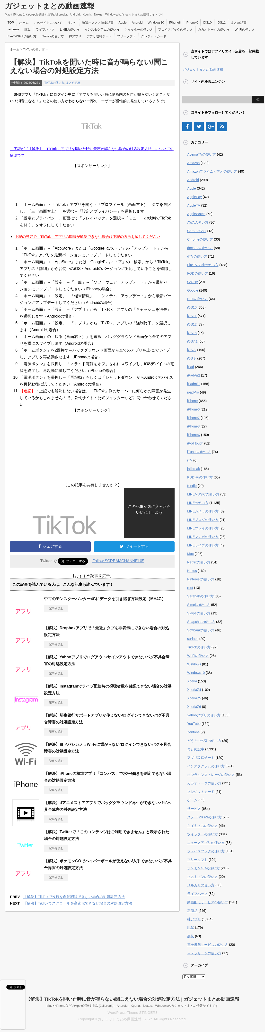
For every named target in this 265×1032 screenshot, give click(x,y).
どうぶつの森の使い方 (204, 741)
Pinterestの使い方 (200, 579)
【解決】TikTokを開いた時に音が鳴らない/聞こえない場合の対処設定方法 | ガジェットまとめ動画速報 (132, 999)
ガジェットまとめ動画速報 (49, 6)
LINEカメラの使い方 (203, 511)
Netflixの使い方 (198, 562)
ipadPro (193, 392)
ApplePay (194, 197)
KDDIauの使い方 (200, 477)
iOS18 (192, 333)
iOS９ (191, 358)
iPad (190, 367)
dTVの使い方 (197, 256)
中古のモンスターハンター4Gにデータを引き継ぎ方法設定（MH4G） (105, 599)
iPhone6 (193, 409)
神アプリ (75, 36)
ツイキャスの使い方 (202, 826)
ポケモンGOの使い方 (203, 868)
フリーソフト (126, 36)
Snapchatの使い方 (201, 622)
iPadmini (193, 384)
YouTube (194, 724)
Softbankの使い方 (200, 630)
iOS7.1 (192, 341)
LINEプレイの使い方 (203, 528)
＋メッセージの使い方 (204, 953)
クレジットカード (153, 36)
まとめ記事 (239, 23)
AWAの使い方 (197, 222)
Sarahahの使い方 (200, 596)
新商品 (192, 911)
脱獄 (27, 29)
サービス (194, 809)
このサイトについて (48, 23)
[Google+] (210, 126)
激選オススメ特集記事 (98, 23)
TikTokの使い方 (54, 82)
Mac (190, 554)
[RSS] (222, 126)
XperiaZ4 (194, 690)
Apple (123, 22)
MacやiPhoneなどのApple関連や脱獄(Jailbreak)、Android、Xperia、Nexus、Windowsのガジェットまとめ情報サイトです (132, 1005)
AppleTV (193, 205)
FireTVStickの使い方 (22, 36)
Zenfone (193, 732)
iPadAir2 (193, 375)
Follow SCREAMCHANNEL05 (118, 561)
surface (192, 639)
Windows (194, 664)
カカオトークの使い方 (214, 29)
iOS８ (191, 350)
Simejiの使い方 (198, 605)
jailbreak (13, 29)
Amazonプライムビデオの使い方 (212, 171)
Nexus (192, 571)
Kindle (192, 486)
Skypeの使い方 (198, 613)
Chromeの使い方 (200, 239)
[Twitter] (199, 126)
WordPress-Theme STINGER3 (133, 1012)
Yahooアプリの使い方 (204, 715)
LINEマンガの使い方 (203, 537)
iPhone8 (175, 22)
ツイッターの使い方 (138, 29)
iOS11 (221, 22)
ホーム (24, 23)
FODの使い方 (197, 273)
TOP (11, 22)
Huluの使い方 (197, 299)
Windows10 (156, 22)
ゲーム (192, 800)
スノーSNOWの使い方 (204, 817)
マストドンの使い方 (202, 877)
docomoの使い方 (200, 248)
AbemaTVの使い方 (201, 154)
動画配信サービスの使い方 (207, 902)
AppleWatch (196, 214)
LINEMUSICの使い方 (203, 494)
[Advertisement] (92, 183)
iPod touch (195, 443)
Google (192, 290)
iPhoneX (192, 22)
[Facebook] (187, 126)
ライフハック (45, 29)
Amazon (193, 163)
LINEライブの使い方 (203, 545)
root (190, 588)
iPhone (192, 401)
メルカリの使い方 (200, 885)
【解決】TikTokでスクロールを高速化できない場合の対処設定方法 (77, 903)
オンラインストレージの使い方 (211, 775)
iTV (189, 460)
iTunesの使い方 (53, 36)
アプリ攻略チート (99, 36)
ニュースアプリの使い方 (206, 843)
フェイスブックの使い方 (175, 29)
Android (137, 22)
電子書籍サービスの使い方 (207, 945)
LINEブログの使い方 (203, 520)
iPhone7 (193, 418)
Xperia (192, 681)
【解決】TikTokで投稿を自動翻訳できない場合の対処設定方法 (74, 897)
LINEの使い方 (70, 29)
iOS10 (207, 22)
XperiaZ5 (194, 698)
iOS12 (192, 324)
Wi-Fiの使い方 (245, 29)
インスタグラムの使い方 (102, 29)
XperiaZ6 (194, 707)
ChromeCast (196, 231)
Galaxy (192, 282)
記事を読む (56, 608)
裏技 (190, 936)
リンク (72, 23)
